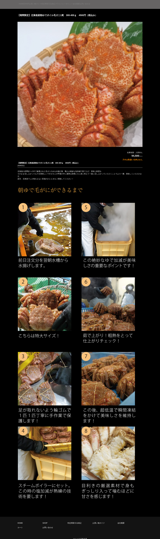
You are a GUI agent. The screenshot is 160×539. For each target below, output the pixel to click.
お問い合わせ (133, 2)
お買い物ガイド (53, 2)
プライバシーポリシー (97, 2)
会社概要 (116, 2)
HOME (24, 2)
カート (20, 523)
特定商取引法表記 (74, 2)
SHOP (36, 2)
